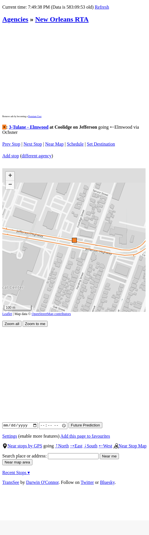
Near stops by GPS (22, 445)
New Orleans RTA (62, 19)
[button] (74, 240)
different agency (37, 155)
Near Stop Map (130, 445)
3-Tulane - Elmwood (28, 127)
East (76, 445)
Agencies (15, 19)
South (90, 445)
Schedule (75, 144)
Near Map (54, 144)
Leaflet (7, 314)
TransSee (10, 482)
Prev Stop (11, 144)
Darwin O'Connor (42, 482)
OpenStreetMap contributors (51, 314)
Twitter (87, 482)
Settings (9, 436)
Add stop (10, 155)
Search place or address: (50, 455)
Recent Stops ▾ (16, 472)
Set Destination (101, 144)
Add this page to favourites (85, 436)
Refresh (102, 7)
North (62, 445)
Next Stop (32, 144)
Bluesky (107, 482)
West (105, 445)
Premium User (34, 116)
